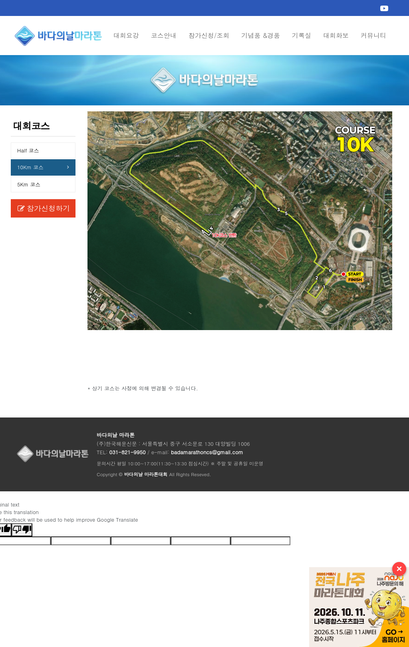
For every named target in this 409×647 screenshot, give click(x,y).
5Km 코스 (28, 184)
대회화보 (336, 35)
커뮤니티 (373, 35)
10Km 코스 (30, 167)
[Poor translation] (22, 529)
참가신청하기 (44, 208)
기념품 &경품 (260, 35)
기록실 (301, 35)
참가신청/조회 (209, 35)
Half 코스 (28, 150)
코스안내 (164, 35)
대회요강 (126, 35)
